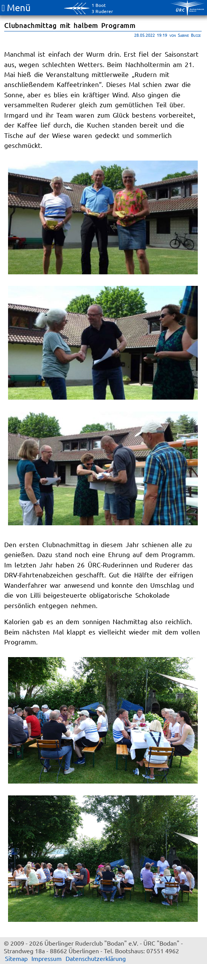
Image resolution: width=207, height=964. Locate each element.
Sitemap (16, 958)
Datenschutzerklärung (96, 958)
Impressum (46, 958)
